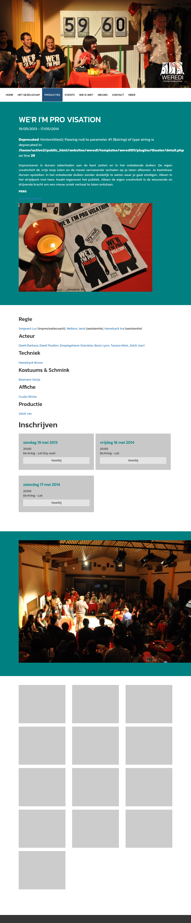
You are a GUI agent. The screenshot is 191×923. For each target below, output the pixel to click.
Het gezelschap (29, 95)
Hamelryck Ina (114, 328)
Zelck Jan (25, 413)
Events (70, 95)
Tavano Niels (119, 345)
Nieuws (103, 95)
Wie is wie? (86, 95)
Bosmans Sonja (29, 379)
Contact (118, 95)
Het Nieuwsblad (30, 198)
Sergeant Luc (28, 328)
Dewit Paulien (49, 345)
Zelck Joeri (137, 345)
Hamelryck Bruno (31, 362)
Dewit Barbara (28, 345)
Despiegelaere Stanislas (76, 345)
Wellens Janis (76, 328)
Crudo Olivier (28, 396)
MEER (131, 95)
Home (9, 95)
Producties (52, 95)
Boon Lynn (101, 345)
